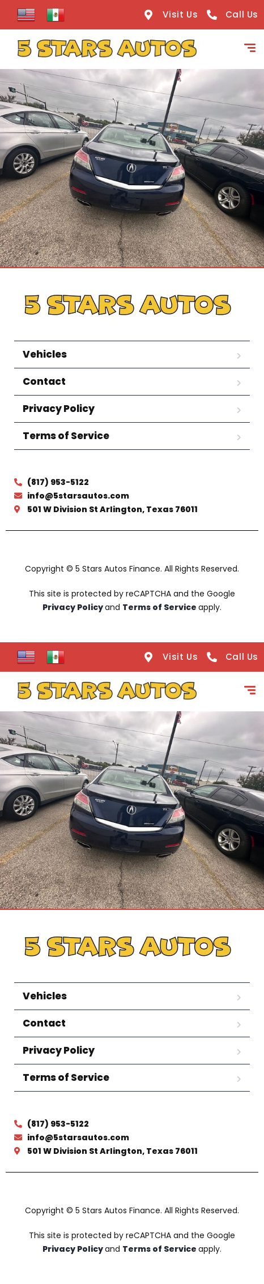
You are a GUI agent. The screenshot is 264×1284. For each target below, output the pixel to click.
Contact (44, 381)
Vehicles (45, 354)
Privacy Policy (59, 408)
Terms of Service (66, 436)
